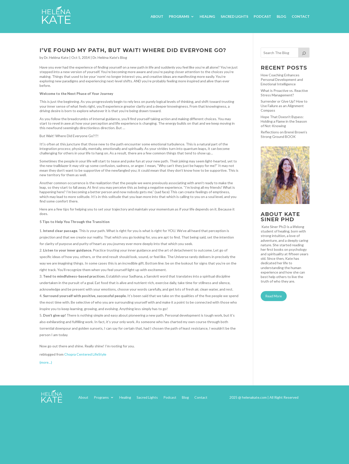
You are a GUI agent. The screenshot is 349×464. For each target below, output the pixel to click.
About (157, 16)
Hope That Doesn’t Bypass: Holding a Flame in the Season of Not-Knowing (284, 121)
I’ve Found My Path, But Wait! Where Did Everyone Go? (133, 50)
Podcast (262, 16)
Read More (273, 296)
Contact (301, 16)
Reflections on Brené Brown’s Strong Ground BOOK (284, 134)
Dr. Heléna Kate (56, 57)
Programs (179, 16)
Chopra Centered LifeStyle (85, 354)
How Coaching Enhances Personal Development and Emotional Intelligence (282, 79)
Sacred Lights (234, 16)
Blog (281, 16)
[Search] (304, 53)
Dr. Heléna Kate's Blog (110, 57)
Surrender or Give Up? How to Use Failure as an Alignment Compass (284, 105)
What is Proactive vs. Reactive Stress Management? (284, 92)
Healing (207, 16)
